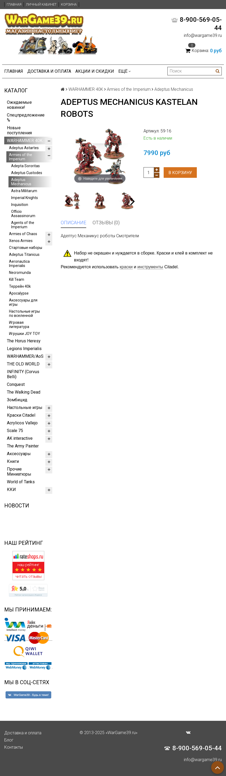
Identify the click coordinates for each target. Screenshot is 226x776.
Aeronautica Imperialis (19, 263)
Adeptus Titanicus (24, 254)
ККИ (11, 489)
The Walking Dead (23, 392)
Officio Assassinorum (23, 213)
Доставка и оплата (49, 71)
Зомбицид (17, 399)
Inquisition (19, 204)
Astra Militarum (24, 191)
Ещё (124, 71)
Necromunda (20, 272)
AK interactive (20, 438)
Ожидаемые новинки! (19, 105)
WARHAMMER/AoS (25, 356)
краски (126, 267)
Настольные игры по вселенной (24, 313)
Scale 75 (15, 430)
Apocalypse (19, 293)
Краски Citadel (21, 415)
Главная (14, 4)
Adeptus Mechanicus (21, 182)
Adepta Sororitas (25, 166)
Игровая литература (19, 324)
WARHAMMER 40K (24, 140)
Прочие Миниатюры (19, 472)
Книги (13, 461)
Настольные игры (24, 407)
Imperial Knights (24, 198)
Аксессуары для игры (23, 302)
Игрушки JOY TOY (24, 333)
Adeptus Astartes (24, 148)
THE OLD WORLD (23, 364)
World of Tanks (21, 481)
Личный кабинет (41, 4)
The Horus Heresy (24, 340)
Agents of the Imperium (22, 225)
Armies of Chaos (23, 234)
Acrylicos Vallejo (22, 422)
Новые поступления (19, 130)
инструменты (150, 267)
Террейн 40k (20, 286)
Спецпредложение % (26, 118)
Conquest (16, 384)
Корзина (69, 4)
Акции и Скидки (94, 71)
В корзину (180, 172)
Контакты (13, 747)
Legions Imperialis (24, 348)
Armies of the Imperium (20, 157)
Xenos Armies (21, 241)
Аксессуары (19, 453)
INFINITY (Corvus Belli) (23, 374)
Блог (9, 740)
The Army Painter (23, 446)
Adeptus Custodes (26, 173)
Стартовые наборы (25, 247)
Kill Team (16, 279)
